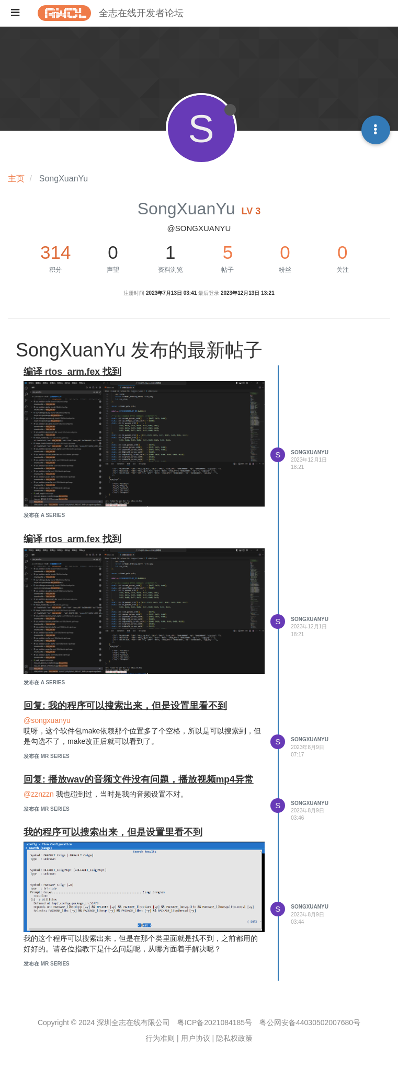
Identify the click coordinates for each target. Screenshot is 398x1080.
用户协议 (195, 1038)
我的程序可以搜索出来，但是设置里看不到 (113, 832)
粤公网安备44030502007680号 (309, 1022)
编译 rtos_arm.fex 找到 (72, 371)
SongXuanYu (309, 452)
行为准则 (160, 1038)
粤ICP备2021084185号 (214, 1022)
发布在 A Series (44, 515)
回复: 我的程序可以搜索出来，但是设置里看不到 (125, 705)
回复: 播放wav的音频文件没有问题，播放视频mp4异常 (139, 779)
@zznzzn (39, 794)
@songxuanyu (47, 720)
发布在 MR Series (47, 756)
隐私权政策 (234, 1038)
